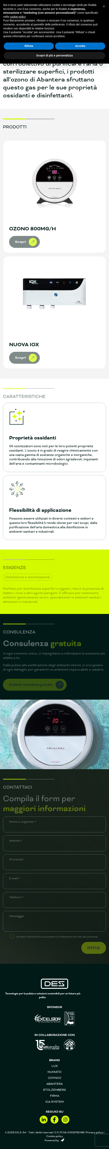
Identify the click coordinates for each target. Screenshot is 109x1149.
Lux (55, 1066)
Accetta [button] (80, 46)
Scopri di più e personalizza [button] (54, 55)
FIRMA (54, 1096)
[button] (104, 6)
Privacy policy (94, 1132)
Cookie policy (54, 1136)
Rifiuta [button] (29, 46)
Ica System (54, 1101)
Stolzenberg (54, 1090)
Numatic (55, 1072)
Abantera (54, 1084)
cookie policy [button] (17, 16)
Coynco (54, 1078)
